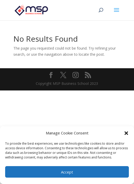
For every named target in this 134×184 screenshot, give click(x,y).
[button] (126, 133)
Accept (67, 172)
